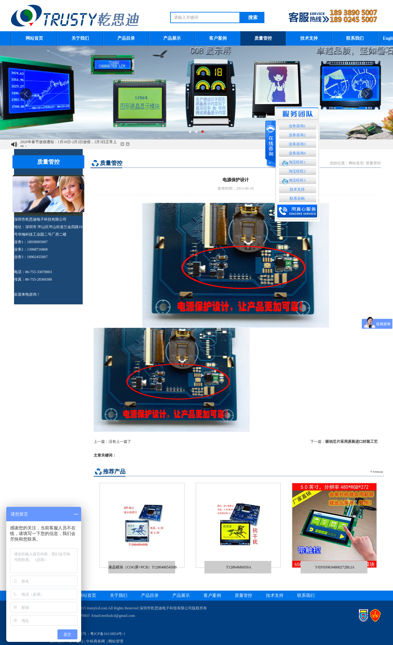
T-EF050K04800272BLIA (335, 567)
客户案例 (218, 38)
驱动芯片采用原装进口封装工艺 (351, 441)
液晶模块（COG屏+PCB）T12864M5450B (142, 567)
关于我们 (80, 38)
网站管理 (115, 641)
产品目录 (126, 38)
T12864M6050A (238, 567)
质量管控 (263, 38)
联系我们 (355, 38)
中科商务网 (95, 641)
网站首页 (34, 38)
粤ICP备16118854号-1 (107, 634)
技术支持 (309, 38)
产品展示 (172, 38)
